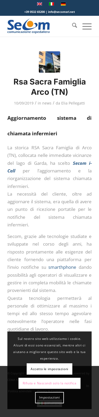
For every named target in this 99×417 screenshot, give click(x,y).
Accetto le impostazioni (49, 369)
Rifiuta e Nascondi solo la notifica (50, 383)
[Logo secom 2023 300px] (41, 26)
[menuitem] (72, 26)
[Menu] (84, 26)
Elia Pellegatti (73, 103)
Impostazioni (49, 397)
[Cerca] (72, 26)
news (46, 103)
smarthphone (62, 267)
